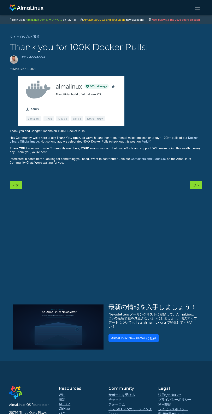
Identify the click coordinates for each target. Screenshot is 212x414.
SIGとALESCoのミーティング (130, 409)
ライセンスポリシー (173, 409)
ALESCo (64, 404)
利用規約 (164, 404)
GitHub (64, 408)
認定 (62, 399)
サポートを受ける (121, 394)
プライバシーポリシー (174, 399)
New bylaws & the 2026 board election (176, 20)
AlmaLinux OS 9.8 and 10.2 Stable (104, 20)
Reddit (145, 141)
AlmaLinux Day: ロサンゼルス (44, 20)
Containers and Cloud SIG (148, 159)
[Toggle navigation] (197, 8)
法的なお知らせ (169, 394)
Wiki (62, 394)
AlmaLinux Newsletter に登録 (133, 338)
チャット (115, 399)
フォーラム (116, 404)
